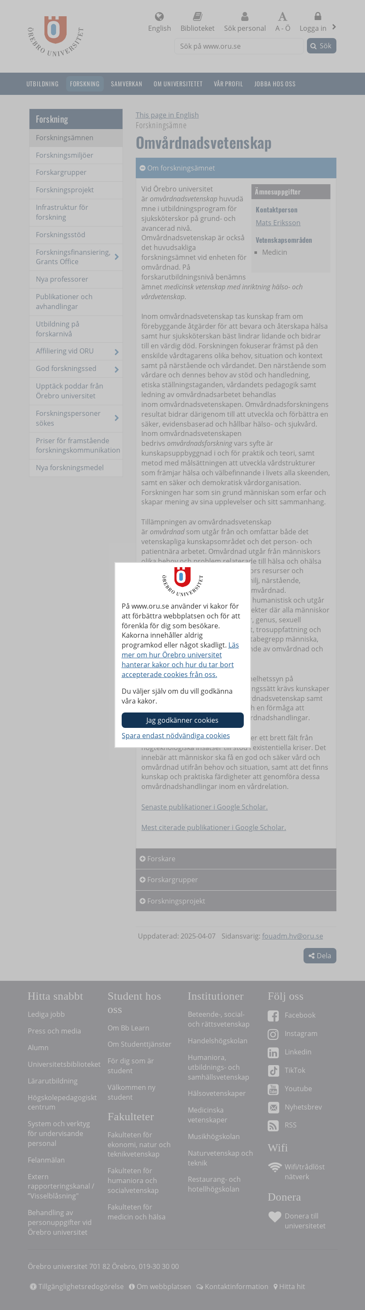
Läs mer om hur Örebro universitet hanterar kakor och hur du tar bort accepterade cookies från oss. (180, 659)
